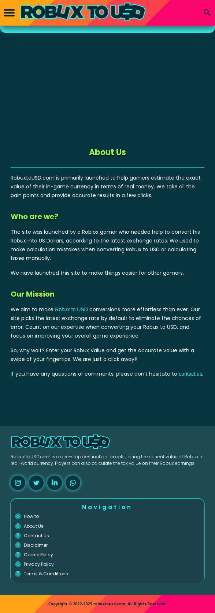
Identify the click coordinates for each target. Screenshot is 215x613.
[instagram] (18, 482)
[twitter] (36, 482)
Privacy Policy (39, 564)
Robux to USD (71, 309)
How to (31, 516)
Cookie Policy (38, 555)
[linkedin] (54, 482)
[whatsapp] (73, 482)
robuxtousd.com (109, 603)
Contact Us (36, 536)
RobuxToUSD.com (31, 457)
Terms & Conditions (46, 574)
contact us (190, 374)
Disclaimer (36, 545)
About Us (34, 526)
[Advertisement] (107, 88)
